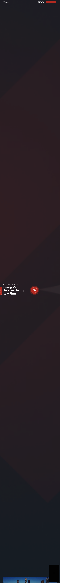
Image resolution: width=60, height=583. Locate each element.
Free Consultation (51, 2)
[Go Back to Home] (6, 2)
